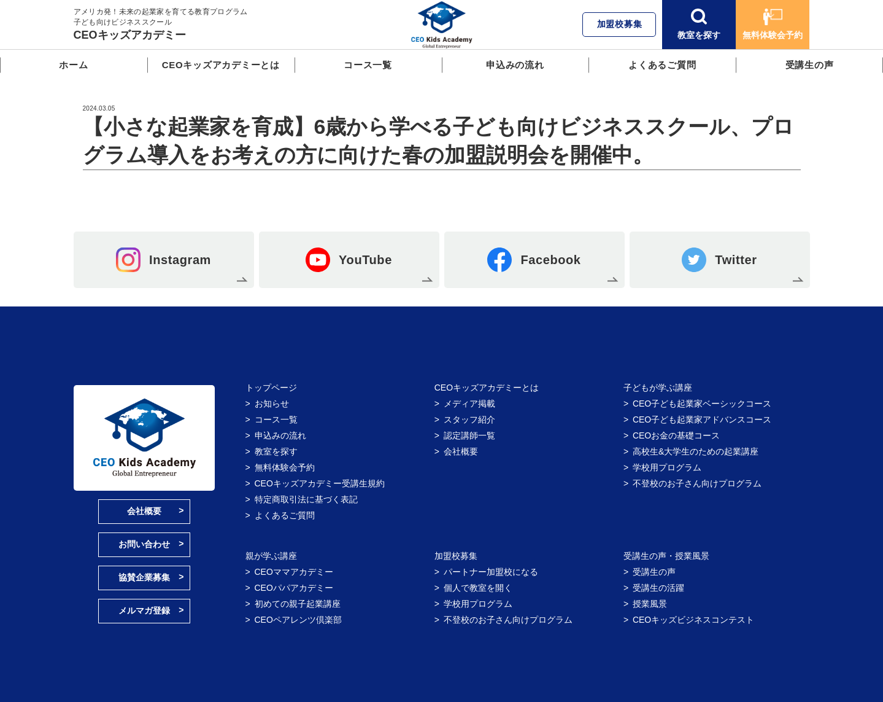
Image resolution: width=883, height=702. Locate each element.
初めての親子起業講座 (298, 604)
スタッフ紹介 (469, 419)
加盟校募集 (619, 24)
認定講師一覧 (469, 435)
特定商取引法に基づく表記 (306, 499)
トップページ (271, 387)
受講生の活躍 (658, 588)
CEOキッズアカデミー (130, 35)
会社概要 (144, 511)
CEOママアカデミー (294, 572)
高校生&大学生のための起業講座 (695, 451)
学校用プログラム (667, 467)
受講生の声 (809, 65)
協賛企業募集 (144, 577)
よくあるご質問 (662, 65)
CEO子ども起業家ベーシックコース (702, 403)
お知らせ (272, 403)
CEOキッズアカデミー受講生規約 (320, 483)
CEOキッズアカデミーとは (221, 65)
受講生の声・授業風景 (666, 556)
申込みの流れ (515, 65)
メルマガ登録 (144, 610)
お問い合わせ (144, 544)
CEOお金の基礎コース (676, 435)
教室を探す (698, 24)
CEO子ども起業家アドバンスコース (702, 419)
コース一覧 (368, 65)
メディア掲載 (469, 403)
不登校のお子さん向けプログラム (697, 483)
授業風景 (650, 604)
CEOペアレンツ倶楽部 (298, 620)
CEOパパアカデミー (294, 588)
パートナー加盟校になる (491, 572)
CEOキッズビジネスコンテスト (693, 620)
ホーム (73, 65)
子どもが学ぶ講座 (657, 387)
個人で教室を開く (478, 588)
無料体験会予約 (772, 24)
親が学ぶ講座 (271, 556)
